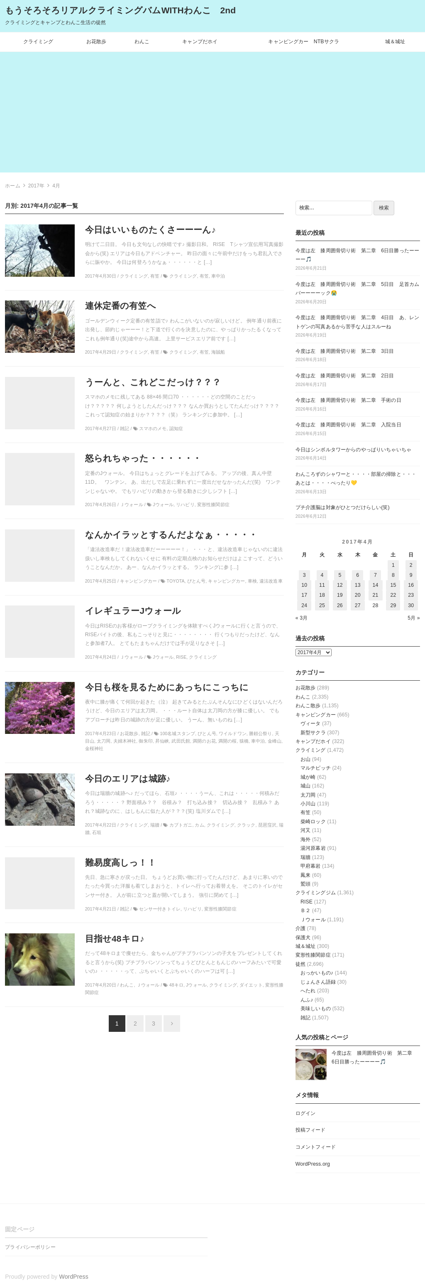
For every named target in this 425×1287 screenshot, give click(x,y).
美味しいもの (315, 1008)
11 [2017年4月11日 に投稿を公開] (322, 585)
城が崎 (307, 777)
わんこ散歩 (308, 706)
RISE (306, 902)
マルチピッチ (315, 768)
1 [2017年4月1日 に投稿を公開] (393, 565)
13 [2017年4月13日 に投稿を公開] (358, 585)
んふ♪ (306, 1000)
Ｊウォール (313, 920)
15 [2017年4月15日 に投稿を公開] (393, 585)
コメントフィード (316, 1147)
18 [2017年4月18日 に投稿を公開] (322, 595)
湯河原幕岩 (313, 848)
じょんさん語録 (318, 982)
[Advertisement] (212, 114)
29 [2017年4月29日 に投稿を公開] (393, 605)
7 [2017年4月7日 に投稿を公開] (375, 575)
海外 (305, 839)
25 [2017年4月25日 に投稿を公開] (322, 605)
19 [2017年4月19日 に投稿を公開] (340, 595)
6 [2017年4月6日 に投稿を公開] (357, 575)
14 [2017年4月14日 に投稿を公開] (376, 585)
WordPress (73, 1276)
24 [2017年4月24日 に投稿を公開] (304, 605)
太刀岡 (307, 795)
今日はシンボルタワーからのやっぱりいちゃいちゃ (353, 450)
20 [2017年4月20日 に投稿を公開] (358, 595)
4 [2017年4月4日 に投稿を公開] (322, 575)
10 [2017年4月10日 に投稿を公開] (304, 585)
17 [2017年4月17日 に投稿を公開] (304, 595)
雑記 (305, 1018)
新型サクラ (313, 733)
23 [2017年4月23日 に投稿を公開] (411, 595)
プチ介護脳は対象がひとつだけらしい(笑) (343, 507)
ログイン (306, 1113)
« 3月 (302, 618)
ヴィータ (310, 723)
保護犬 (303, 937)
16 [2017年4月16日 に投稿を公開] (411, 585)
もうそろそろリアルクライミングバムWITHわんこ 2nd (120, 10)
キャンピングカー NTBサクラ (303, 41)
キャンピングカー (316, 715)
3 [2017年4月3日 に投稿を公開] (304, 575)
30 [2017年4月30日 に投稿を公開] (411, 605)
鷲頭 (305, 884)
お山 (305, 759)
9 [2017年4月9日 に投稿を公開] (411, 575)
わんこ (141, 41)
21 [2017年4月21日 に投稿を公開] (376, 595)
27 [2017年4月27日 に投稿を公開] (358, 605)
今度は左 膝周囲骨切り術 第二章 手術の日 (348, 400)
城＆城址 (395, 41)
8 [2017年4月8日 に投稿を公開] (393, 575)
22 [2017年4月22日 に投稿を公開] (393, 595)
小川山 (307, 804)
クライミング (38, 41)
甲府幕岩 (310, 866)
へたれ (307, 991)
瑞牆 (305, 857)
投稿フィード (311, 1130)
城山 (305, 786)
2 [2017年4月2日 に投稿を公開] (411, 565)
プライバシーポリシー (30, 1247)
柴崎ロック (313, 821)
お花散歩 (96, 41)
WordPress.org (313, 1164)
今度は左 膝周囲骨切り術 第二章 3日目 (345, 351)
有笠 (305, 812)
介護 (300, 928)
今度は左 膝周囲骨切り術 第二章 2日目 (345, 376)
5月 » (414, 618)
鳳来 (305, 875)
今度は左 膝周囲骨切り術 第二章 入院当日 (348, 425)
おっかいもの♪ (316, 973)
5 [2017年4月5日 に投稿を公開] (339, 575)
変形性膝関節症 (313, 955)
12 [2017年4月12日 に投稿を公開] (340, 585)
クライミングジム (316, 893)
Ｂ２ (305, 910)
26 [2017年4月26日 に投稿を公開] (340, 605)
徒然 (300, 964)
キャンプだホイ (199, 41)
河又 (305, 830)
